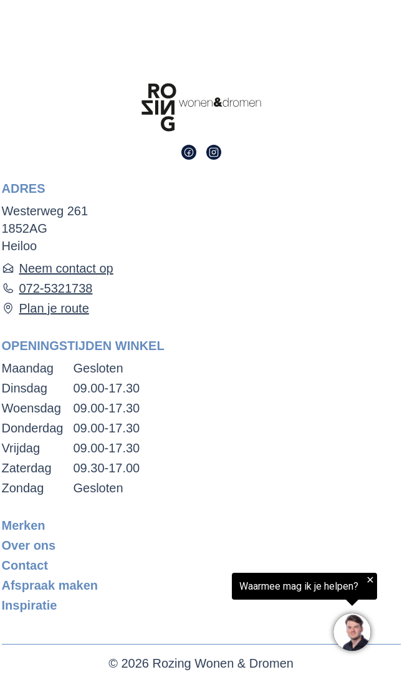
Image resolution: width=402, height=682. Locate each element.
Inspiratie (29, 605)
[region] (248, 614)
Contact (25, 565)
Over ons (29, 545)
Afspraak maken (50, 585)
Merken (23, 525)
